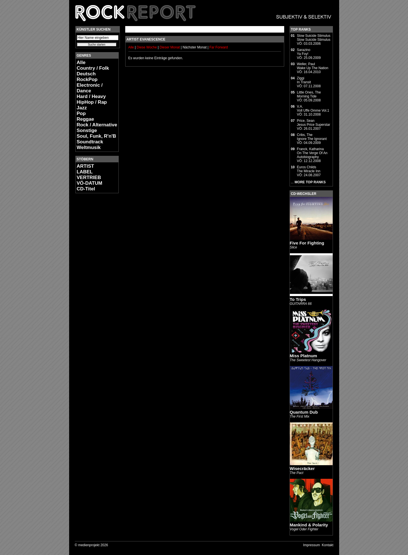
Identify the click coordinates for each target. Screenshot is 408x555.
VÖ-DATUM (89, 183)
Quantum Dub (304, 412)
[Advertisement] (92, 282)
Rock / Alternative (97, 124)
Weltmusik (89, 147)
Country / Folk (93, 68)
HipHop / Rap (92, 102)
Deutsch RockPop (87, 76)
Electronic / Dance (90, 87)
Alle (81, 62)
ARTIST (85, 166)
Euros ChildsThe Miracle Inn (308, 169)
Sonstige (87, 130)
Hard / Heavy (91, 96)
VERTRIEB (89, 177)
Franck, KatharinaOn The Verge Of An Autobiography (312, 153)
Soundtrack (90, 141)
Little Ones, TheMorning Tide (309, 94)
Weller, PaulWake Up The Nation (312, 66)
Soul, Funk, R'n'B (96, 136)
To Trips (298, 299)
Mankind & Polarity (309, 524)
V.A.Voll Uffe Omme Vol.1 (313, 108)
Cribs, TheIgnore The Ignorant (312, 137)
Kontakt (327, 545)
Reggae (85, 119)
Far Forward (218, 47)
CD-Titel (86, 189)
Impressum (311, 545)
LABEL (85, 172)
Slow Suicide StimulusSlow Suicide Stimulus (313, 38)
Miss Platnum (303, 355)
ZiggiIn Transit (304, 80)
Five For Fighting (307, 243)
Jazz (82, 107)
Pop (81, 113)
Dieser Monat (170, 47)
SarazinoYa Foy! (303, 52)
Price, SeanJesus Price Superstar (313, 123)
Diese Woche (147, 47)
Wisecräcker (302, 468)
